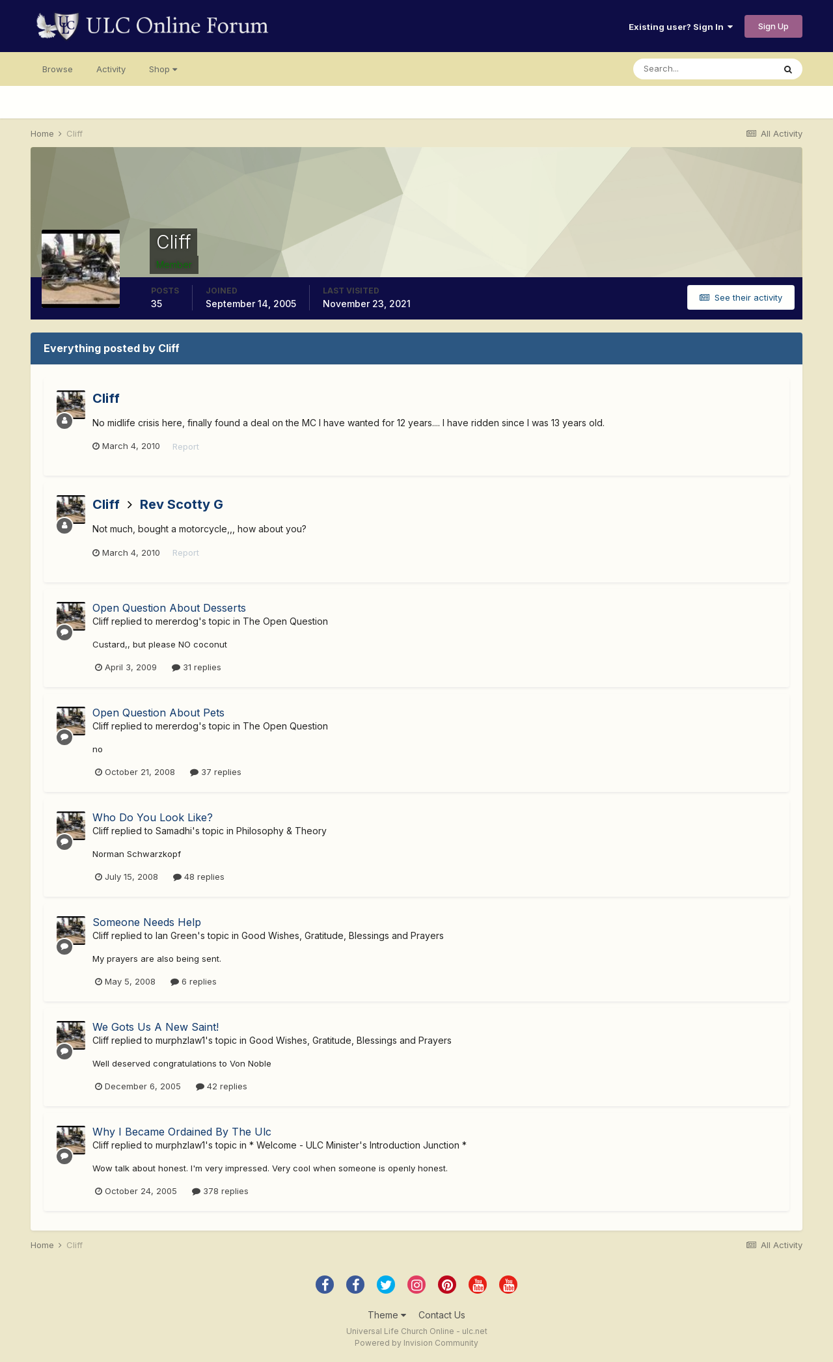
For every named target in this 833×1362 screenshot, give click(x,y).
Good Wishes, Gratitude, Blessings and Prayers (342, 935)
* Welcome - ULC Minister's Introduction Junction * (358, 1145)
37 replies (215, 772)
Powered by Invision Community (416, 1343)
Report (185, 446)
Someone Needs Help (146, 922)
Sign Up (773, 26)
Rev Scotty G (181, 504)
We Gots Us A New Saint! (155, 1026)
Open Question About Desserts (169, 607)
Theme (387, 1314)
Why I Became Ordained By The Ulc (181, 1131)
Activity (111, 69)
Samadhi (174, 830)
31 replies (196, 667)
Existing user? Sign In (681, 26)
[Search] (703, 69)
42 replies (221, 1086)
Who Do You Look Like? (152, 817)
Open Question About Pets (158, 712)
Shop (163, 69)
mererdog (177, 621)
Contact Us (441, 1314)
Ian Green (176, 935)
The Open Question (285, 621)
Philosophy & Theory (281, 830)
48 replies (199, 876)
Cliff (106, 398)
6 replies (194, 981)
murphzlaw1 (180, 1040)
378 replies (220, 1191)
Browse (57, 69)
